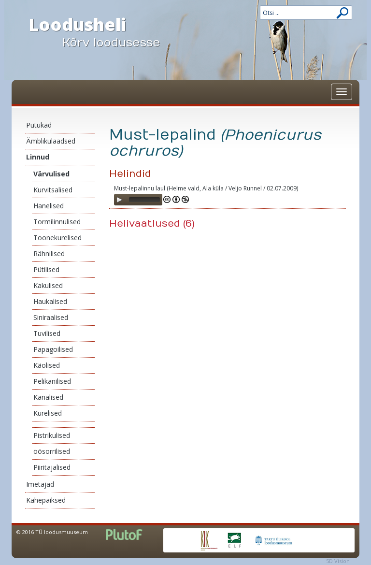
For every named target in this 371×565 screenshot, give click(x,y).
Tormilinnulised (57, 221)
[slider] (144, 199)
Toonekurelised (57, 237)
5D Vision (338, 561)
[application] (138, 199)
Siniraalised (50, 317)
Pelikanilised (52, 381)
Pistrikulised (51, 435)
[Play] (119, 199)
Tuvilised (46, 333)
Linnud (37, 156)
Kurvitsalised (52, 189)
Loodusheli (103, 32)
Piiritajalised (52, 467)
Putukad (39, 125)
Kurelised (47, 413)
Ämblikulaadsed (50, 140)
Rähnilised (49, 253)
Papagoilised (53, 349)
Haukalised (50, 301)
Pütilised (46, 269)
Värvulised (51, 173)
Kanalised (48, 397)
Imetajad (40, 484)
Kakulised (48, 285)
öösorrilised (51, 451)
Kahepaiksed (46, 500)
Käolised (46, 365)
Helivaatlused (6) (152, 223)
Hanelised (48, 205)
